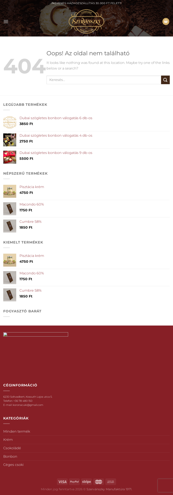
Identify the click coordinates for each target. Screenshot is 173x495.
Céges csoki (13, 465)
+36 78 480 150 (22, 400)
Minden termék (16, 431)
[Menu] (5, 21)
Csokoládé (12, 448)
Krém (8, 440)
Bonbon (10, 456)
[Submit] (165, 80)
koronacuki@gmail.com (28, 404)
